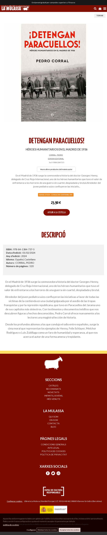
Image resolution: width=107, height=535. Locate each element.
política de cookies (11, 525)
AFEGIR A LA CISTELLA (57, 212)
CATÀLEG (53, 385)
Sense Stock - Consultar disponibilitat (55, 195)
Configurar (31, 530)
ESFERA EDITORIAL (56, 159)
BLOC (53, 426)
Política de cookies (54, 451)
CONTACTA (53, 423)
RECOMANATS (53, 389)
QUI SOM (53, 416)
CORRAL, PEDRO (56, 155)
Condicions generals (53, 444)
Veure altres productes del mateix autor (56, 169)
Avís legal (53, 447)
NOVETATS (53, 392)
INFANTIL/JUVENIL (53, 395)
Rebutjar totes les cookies (47, 530)
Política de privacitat (53, 454)
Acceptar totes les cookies (69, 530)
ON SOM (53, 420)
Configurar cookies (15, 501)
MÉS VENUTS (53, 399)
